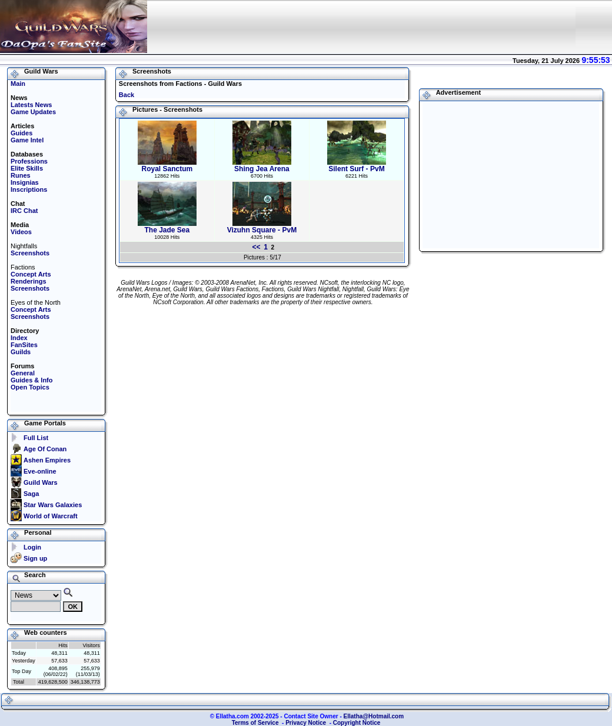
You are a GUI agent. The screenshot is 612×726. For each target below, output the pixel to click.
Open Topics (30, 387)
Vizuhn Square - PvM (262, 226)
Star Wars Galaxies (53, 504)
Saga (31, 493)
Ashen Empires (47, 460)
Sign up (35, 558)
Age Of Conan (45, 448)
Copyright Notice (357, 723)
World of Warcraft (51, 515)
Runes (21, 175)
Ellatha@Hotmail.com (374, 716)
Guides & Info (32, 380)
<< (256, 247)
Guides (21, 132)
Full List (36, 437)
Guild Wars (41, 482)
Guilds (21, 351)
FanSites (24, 344)
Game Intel (27, 140)
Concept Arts (31, 274)
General (23, 373)
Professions (29, 161)
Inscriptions (29, 189)
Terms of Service (255, 723)
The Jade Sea (167, 226)
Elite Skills (27, 168)
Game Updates (33, 111)
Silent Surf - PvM (356, 165)
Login (32, 547)
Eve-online (40, 471)
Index (19, 337)
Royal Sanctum (167, 165)
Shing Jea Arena (261, 165)
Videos (21, 231)
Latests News (31, 104)
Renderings (28, 281)
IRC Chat (24, 210)
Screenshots (30, 253)
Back (126, 94)
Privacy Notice (305, 723)
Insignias (25, 182)
